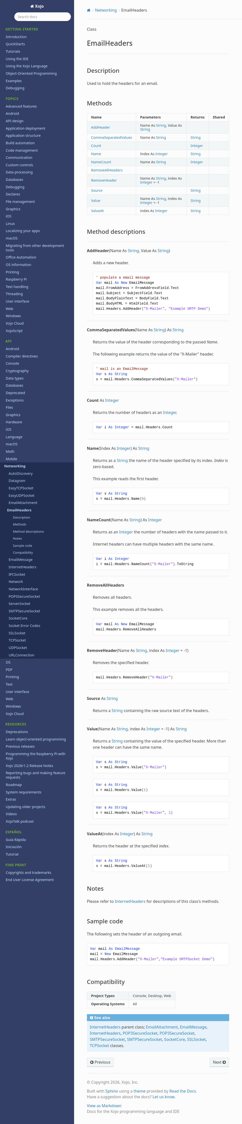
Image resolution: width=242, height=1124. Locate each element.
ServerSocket (19, 603)
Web (9, 308)
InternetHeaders (22, 567)
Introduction (16, 36)
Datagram (17, 480)
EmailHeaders (18, 510)
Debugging (15, 88)
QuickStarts (15, 44)
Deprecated (15, 392)
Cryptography (17, 370)
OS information (18, 264)
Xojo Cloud (15, 323)
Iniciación (13, 846)
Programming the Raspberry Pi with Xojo (35, 756)
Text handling (17, 286)
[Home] (89, 10)
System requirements (23, 792)
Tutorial (12, 854)
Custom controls (19, 165)
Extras (11, 799)
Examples (14, 80)
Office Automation (21, 257)
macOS (12, 238)
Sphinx (111, 1091)
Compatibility (23, 552)
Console (12, 363)
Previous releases (20, 746)
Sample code (22, 545)
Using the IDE (17, 58)
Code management (22, 150)
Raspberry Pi (16, 279)
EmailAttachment (23, 502)
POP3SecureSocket (24, 596)
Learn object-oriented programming (36, 739)
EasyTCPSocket (21, 488)
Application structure (23, 135)
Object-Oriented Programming (31, 73)
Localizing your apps (23, 230)
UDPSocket (18, 647)
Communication (19, 157)
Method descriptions (28, 531)
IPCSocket (17, 574)
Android (12, 113)
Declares (13, 194)
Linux (10, 223)
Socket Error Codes (24, 625)
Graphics (13, 209)
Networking (13, 466)
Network (16, 581)
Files (9, 407)
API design (14, 121)
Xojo (39, 6)
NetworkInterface (23, 589)
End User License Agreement (30, 879)
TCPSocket (17, 640)
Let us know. (164, 1097)
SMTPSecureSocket (24, 611)
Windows (13, 315)
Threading (14, 293)
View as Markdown (104, 1105)
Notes (17, 538)
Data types (14, 378)
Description (21, 517)
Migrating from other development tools (35, 247)
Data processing (19, 172)
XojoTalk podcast (20, 821)
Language (14, 436)
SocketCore (18, 618)
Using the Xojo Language (26, 66)
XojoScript (14, 330)
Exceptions (15, 400)
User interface (17, 301)
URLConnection (21, 655)
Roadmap (14, 784)
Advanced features (21, 106)
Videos (11, 814)
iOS (8, 216)
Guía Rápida (16, 839)
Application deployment (25, 128)
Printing (12, 272)
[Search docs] (42, 16)
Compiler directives (22, 356)
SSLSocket (17, 633)
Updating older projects (25, 806)
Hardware (14, 422)
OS (8, 662)
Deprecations (17, 731)
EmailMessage (21, 559)
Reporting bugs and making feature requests (35, 775)
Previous (100, 1062)
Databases (14, 179)
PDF (9, 669)
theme (140, 1091)
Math (10, 451)
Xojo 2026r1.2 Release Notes (29, 765)
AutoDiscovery (21, 473)
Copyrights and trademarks (28, 872)
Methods (19, 524)
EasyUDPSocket (22, 495)
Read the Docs (182, 1091)
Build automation (20, 143)
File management (20, 201)
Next (219, 1062)
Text (9, 684)
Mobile (11, 458)
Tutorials (13, 51)
